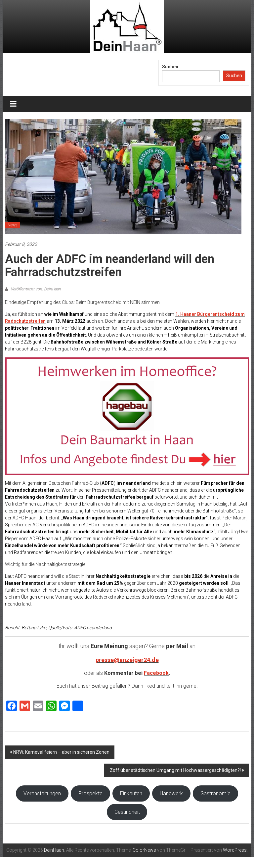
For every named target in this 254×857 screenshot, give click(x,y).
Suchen (170, 66)
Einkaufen (131, 793)
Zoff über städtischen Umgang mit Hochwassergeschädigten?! (175, 770)
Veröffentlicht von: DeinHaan (35, 289)
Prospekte (90, 793)
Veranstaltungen (42, 793)
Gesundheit (127, 812)
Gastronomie (215, 793)
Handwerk (171, 793)
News (13, 225)
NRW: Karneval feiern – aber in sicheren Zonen (61, 752)
